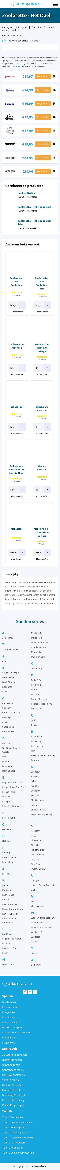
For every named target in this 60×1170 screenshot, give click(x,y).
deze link (16, 66)
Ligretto (6, 943)
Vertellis (34, 901)
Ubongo (35, 880)
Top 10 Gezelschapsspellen (17, 1122)
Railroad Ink (36, 736)
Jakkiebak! (7, 873)
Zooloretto (36, 964)
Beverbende (8, 677)
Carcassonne (8, 703)
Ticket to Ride (37, 849)
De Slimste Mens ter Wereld (12, 750)
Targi (33, 835)
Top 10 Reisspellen (12, 1147)
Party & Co (36, 680)
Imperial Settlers (10, 857)
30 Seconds (7, 637)
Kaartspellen (9, 1017)
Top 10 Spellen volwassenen (18, 1152)
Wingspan (35, 936)
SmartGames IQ (38, 809)
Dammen (6, 743)
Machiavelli (36, 633)
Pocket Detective (39, 699)
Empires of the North (12, 782)
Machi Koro (7, 964)
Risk (33, 750)
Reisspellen (8, 1037)
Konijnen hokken (10, 913)
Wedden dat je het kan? (42, 917)
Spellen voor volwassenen (16, 1032)
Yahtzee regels (10, 1080)
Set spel (35, 795)
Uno (33, 889)
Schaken (35, 781)
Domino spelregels (12, 1085)
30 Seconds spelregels (14, 1054)
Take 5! (34, 826)
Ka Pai (5, 885)
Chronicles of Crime (11, 712)
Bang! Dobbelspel (10, 672)
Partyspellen (9, 1012)
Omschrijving (11, 574)
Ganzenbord (8, 829)
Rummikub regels (12, 1059)
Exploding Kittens (10, 806)
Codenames (8, 726)
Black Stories (8, 682)
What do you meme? (41, 927)
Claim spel (7, 717)
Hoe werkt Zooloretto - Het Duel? (20, 40)
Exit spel (6, 801)
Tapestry (35, 830)
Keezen (5, 899)
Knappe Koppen (10, 904)
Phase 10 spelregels (13, 1105)
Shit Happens (37, 800)
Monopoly (36, 652)
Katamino (7, 890)
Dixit (4, 756)
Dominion (7, 766)
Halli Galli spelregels (13, 1075)
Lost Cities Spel (9, 948)
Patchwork (36, 684)
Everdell (6, 796)
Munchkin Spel (38, 656)
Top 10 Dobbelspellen (14, 1132)
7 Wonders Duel (10, 649)
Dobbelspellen (10, 1007)
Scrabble (35, 786)
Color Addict (8, 731)
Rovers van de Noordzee (43, 755)
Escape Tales (8, 791)
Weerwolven (37, 922)
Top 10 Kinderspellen (14, 1127)
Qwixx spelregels (11, 1090)
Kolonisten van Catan (12, 909)
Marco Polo (36, 637)
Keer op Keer (8, 894)
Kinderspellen (10, 1022)
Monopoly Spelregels (14, 1095)
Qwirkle (34, 720)
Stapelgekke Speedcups (42, 814)
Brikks (5, 691)
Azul (4, 661)
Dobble (5, 761)
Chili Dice (6, 707)
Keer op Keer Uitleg (13, 1100)
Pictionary (36, 694)
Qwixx (34, 725)
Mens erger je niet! (40, 642)
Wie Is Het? (36, 932)
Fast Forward (8, 817)
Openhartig (36, 668)
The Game (36, 840)
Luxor (5, 952)
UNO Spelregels (11, 1064)
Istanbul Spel (8, 862)
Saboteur (35, 771)
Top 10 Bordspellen (13, 1117)
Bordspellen (9, 1002)
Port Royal (36, 708)
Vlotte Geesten (38, 906)
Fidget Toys (8, 1042)
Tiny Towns (36, 864)
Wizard (34, 941)
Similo (34, 805)
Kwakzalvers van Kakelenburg (10, 920)
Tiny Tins (35, 859)
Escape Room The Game (14, 787)
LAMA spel (7, 934)
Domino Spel (8, 770)
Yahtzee (35, 953)
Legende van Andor (11, 938)
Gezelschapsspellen (13, 1027)
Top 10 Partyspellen (13, 1142)
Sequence (35, 790)
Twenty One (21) (39, 868)
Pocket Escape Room (41, 703)
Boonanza (7, 686)
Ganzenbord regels (13, 1069)
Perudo (34, 689)
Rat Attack (36, 741)
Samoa (34, 776)
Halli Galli (6, 841)
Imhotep (6, 852)
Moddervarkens (38, 647)
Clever (5, 722)
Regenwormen (38, 746)
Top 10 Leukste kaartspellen (18, 1137)
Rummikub (36, 760)
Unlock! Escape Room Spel (44, 885)
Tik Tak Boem (38, 854)
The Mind (35, 845)
